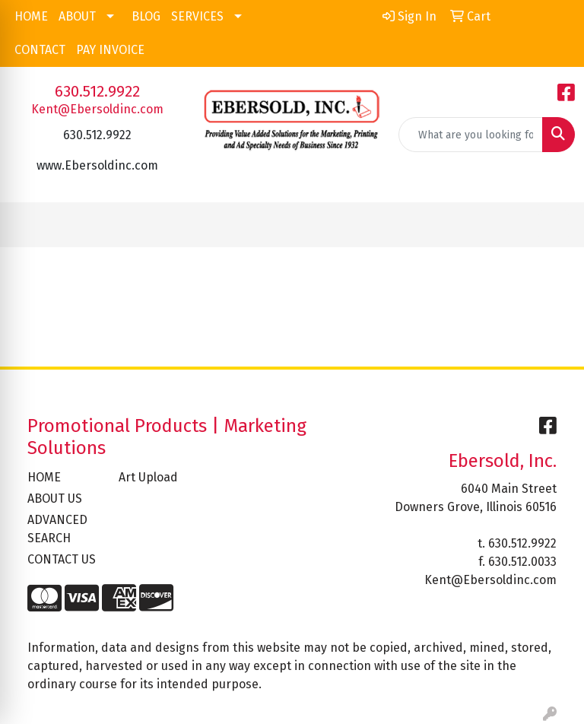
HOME (31, 16)
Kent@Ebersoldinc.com (97, 109)
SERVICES (197, 16)
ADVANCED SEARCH (57, 529)
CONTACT (39, 50)
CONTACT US (61, 559)
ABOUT (77, 16)
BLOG (146, 16)
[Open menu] (553, 225)
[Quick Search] (470, 134)
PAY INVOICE (110, 50)
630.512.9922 (97, 91)
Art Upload (148, 477)
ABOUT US (54, 498)
